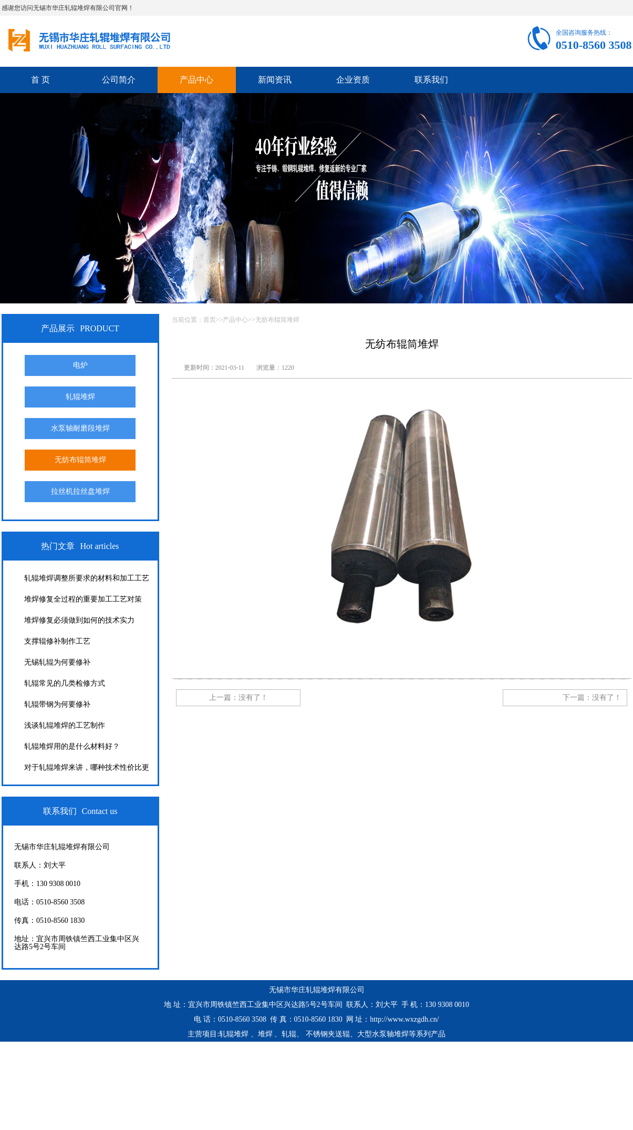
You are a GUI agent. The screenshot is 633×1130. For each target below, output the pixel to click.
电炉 (80, 365)
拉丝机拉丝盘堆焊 (80, 491)
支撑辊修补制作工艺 (57, 641)
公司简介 (119, 79)
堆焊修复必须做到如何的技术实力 (79, 620)
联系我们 (431, 79)
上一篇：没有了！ (238, 697)
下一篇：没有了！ (592, 697)
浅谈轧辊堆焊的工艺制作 (64, 725)
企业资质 (353, 79)
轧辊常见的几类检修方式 (64, 683)
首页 (209, 319)
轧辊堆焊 (80, 397)
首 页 (40, 79)
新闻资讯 (275, 79)
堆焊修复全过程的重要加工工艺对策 (83, 599)
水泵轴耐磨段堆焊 (80, 428)
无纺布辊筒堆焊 (80, 460)
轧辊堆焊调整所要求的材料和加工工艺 (86, 578)
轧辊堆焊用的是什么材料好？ (72, 746)
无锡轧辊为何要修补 (57, 662)
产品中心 (196, 79)
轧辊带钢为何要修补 (57, 704)
